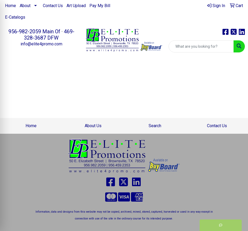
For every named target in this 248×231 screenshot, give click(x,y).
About (25, 5)
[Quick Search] (201, 46)
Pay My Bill (99, 5)
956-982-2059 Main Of (34, 31)
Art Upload (76, 5)
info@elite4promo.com (41, 43)
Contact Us (53, 5)
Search (155, 125)
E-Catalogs (15, 17)
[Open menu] (237, 69)
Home (10, 5)
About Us (93, 125)
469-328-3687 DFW (49, 34)
